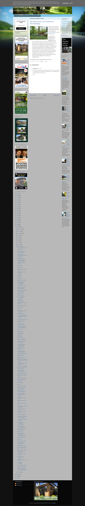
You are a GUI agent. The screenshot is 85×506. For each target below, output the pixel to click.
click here (18, 31)
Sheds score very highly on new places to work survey (22, 360)
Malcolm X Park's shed (21, 280)
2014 (17, 215)
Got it (71, 3)
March (19, 244)
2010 (17, 222)
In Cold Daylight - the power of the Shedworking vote (21, 434)
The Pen (18, 384)
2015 (17, 213)
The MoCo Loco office (21, 285)
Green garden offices (68, 125)
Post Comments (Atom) (39, 98)
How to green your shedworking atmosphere (21, 283)
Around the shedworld (21, 373)
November (20, 229)
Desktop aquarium (21, 293)
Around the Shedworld (21, 247)
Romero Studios (20, 331)
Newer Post (33, 95)
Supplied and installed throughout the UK (21, 39)
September (20, 233)
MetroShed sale (20, 337)
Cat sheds (19, 276)
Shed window (20, 307)
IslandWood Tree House (22, 353)
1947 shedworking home (22, 447)
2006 (17, 476)
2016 (17, 211)
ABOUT (21, 15)
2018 (17, 208)
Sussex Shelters (20, 382)
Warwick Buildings (66, 21)
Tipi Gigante (19, 274)
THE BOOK (27, 15)
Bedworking (19, 278)
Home (16, 15)
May (18, 240)
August (19, 235)
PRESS (38, 15)
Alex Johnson (18, 483)
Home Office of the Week (22, 319)
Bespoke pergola (20, 295)
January (19, 472)
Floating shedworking (21, 465)
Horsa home (19, 439)
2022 (17, 200)
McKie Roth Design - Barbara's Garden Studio (21, 394)
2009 (17, 224)
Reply (34, 74)
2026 (17, 193)
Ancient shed (19, 267)
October (19, 231)
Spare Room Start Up (21, 437)
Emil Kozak (19, 329)
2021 (17, 202)
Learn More (65, 3)
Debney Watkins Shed (21, 445)
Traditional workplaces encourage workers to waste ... (22, 316)
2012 (17, 219)
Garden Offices (19, 38)
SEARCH (33, 15)
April (19, 242)
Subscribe (21, 28)
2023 (17, 199)
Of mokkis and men (21, 313)
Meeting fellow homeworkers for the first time (22, 255)
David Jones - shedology (22, 365)
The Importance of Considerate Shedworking (20, 423)
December (20, 228)
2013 (17, 217)
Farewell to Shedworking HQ (68, 93)
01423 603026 (21, 40)
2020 (17, 204)
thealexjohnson (19, 485)
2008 (17, 226)
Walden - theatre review (22, 449)
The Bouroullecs (20, 258)
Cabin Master (64, 31)
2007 (17, 474)
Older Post (56, 95)
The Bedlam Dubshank (21, 386)
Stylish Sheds (19, 265)
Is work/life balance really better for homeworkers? (21, 345)
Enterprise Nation (52, 32)
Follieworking (20, 431)
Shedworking (24, 7)
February (19, 246)
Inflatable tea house (21, 357)
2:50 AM (39, 68)
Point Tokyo (19, 249)
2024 (17, 197)
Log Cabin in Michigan (21, 339)
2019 (17, 206)
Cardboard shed (20, 355)
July (18, 237)
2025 (17, 195)
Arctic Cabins (64, 35)
